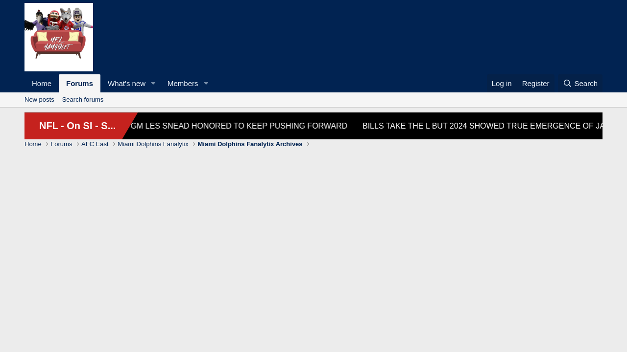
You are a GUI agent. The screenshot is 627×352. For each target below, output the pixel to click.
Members (183, 83)
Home (41, 83)
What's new (126, 83)
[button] (153, 83)
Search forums (83, 99)
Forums (79, 83)
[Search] (580, 83)
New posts (39, 99)
